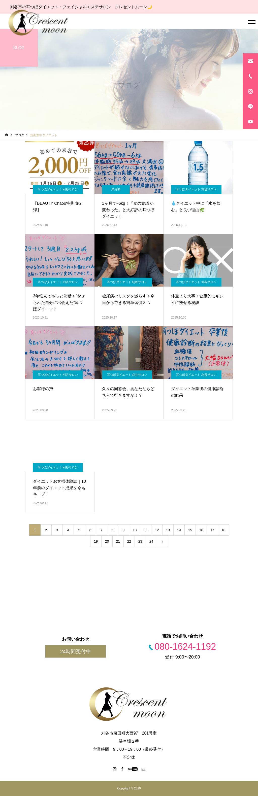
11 (146, 530)
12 (157, 530)
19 (96, 541)
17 (212, 530)
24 (151, 541)
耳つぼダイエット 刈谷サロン (58, 189)
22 (129, 541)
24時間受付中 (75, 651)
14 (179, 530)
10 (135, 530)
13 (168, 530)
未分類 (115, 189)
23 (140, 541)
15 (190, 530)
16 (201, 530)
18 (223, 530)
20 (107, 541)
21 (118, 541)
